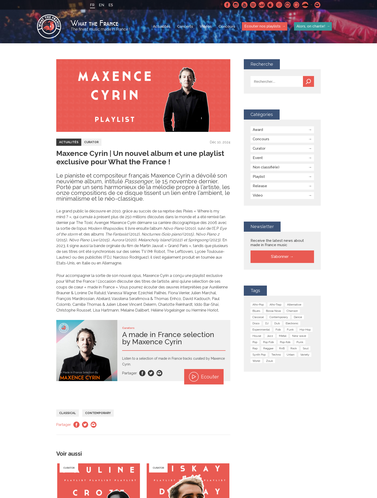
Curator (91, 142)
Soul (305, 348)
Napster (288, 5)
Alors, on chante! (310, 26)
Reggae (268, 348)
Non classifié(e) (266, 167)
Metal (282, 336)
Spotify (253, 5)
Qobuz (296, 5)
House (256, 336)
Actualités (161, 26)
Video (258, 195)
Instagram (236, 5)
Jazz (270, 336)
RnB (282, 348)
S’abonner (280, 256)
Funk (290, 329)
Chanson (292, 311)
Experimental (261, 329)
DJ (267, 323)
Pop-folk (285, 342)
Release (260, 186)
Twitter (151, 373)
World (256, 361)
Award (258, 130)
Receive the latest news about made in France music (277, 242)
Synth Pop (259, 354)
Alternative (294, 304)
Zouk (269, 361)
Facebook (227, 5)
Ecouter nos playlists (262, 26)
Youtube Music (279, 5)
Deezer (262, 5)
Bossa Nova (273, 311)
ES (110, 5)
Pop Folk (268, 342)
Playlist (259, 176)
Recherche (308, 81)
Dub (277, 323)
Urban (291, 354)
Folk (278, 329)
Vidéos (206, 26)
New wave (299, 336)
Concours (227, 26)
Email (160, 373)
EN (101, 5)
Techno (276, 354)
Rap (255, 348)
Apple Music (270, 5)
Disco (255, 323)
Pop (254, 342)
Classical (67, 413)
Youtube (244, 5)
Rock (293, 348)
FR (92, 5)
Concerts (185, 26)
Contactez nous (317, 5)
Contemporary (98, 413)
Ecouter (204, 377)
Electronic (292, 323)
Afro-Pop (258, 304)
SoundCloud (305, 5)
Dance (298, 317)
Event (258, 158)
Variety (304, 354)
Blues (256, 311)
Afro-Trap (275, 304)
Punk (299, 342)
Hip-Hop (305, 329)
